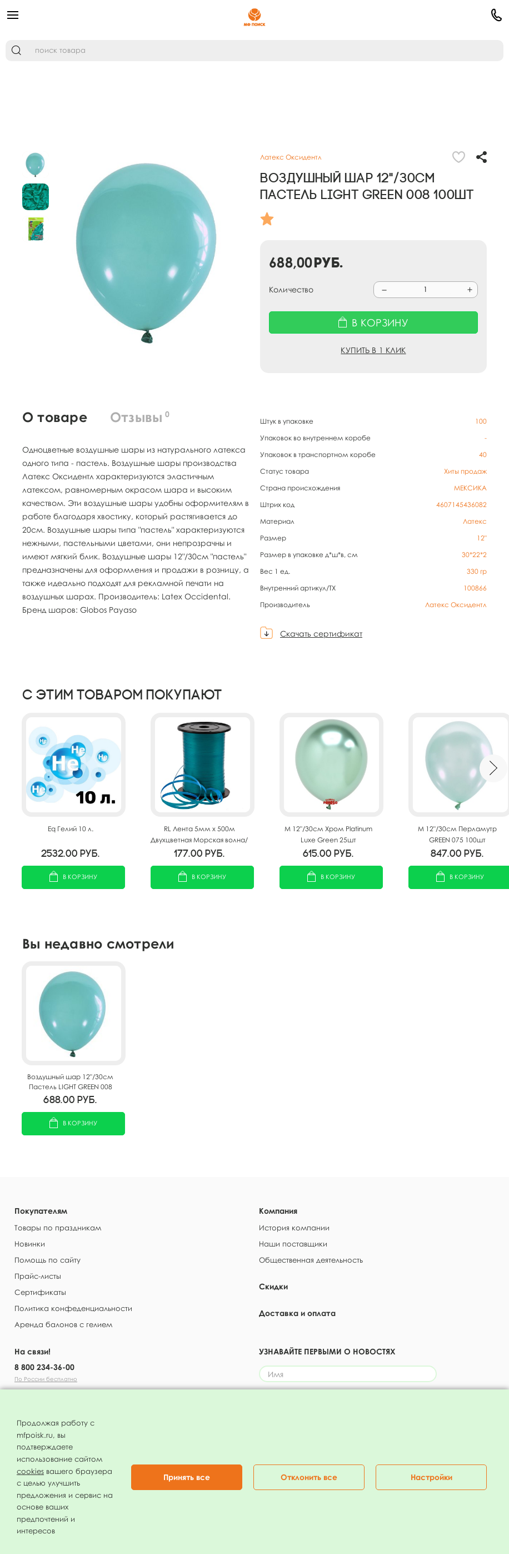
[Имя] (348, 1374)
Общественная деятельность (311, 1259)
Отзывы (139, 417)
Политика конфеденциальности (73, 1308)
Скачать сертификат (321, 633)
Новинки (29, 1243)
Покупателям (40, 1210)
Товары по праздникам (57, 1227)
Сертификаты (40, 1292)
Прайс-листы (37, 1276)
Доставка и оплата (297, 1313)
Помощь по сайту (47, 1259)
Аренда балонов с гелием (63, 1324)
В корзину (73, 878)
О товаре (54, 417)
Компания (278, 1210)
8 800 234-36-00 (44, 1367)
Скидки (273, 1286)
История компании (294, 1227)
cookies (30, 1471)
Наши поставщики (293, 1243)
